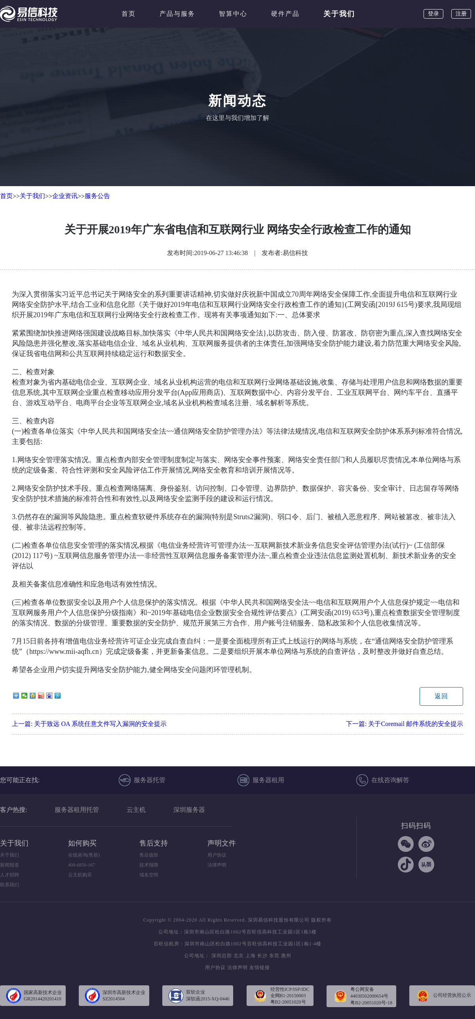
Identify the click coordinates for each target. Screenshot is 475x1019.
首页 (129, 13)
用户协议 (216, 855)
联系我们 (9, 885)
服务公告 (97, 195)
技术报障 (148, 865)
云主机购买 (80, 875)
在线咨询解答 (382, 780)
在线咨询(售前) (84, 855)
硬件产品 (285, 13)
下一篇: (404, 723)
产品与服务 (177, 13)
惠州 (286, 955)
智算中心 (233, 13)
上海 (250, 955)
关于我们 (339, 14)
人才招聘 (9, 875)
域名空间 (148, 875)
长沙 (262, 955)
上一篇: (89, 723)
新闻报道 (9, 865)
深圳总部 (221, 955)
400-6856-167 (81, 865)
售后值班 (148, 855)
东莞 (274, 955)
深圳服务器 (189, 809)
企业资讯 (65, 195)
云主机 (136, 809)
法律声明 (216, 865)
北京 (239, 955)
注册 (461, 14)
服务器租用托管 (77, 809)
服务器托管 (142, 780)
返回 (441, 696)
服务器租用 (261, 780)
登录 (433, 14)
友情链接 (259, 967)
